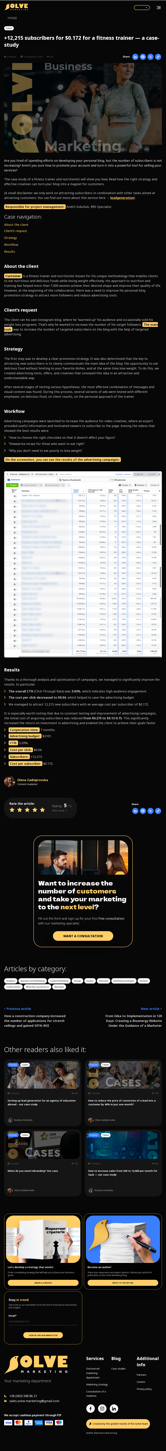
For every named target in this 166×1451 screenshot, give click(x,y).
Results (9, 251)
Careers (141, 1381)
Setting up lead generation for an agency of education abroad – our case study (42, 1102)
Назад (12, 18)
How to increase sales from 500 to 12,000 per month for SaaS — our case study (122, 1172)
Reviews (144, 980)
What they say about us (37, 986)
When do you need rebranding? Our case (33, 1170)
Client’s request (15, 231)
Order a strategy (43, 1283)
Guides (90, 980)
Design (77, 980)
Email (13, 1315)
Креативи (59, 986)
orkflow (12, 245)
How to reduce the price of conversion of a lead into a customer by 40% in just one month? (122, 1102)
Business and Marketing (33, 980)
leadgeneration (122, 198)
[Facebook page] (90, 1408)
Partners (141, 1374)
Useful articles (13, 986)
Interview (103, 980)
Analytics (10, 980)
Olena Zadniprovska (32, 780)
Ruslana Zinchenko (23, 1120)
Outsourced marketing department (93, 1373)
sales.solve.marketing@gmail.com (34, 1401)
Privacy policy (144, 1389)
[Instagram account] (102, 1408)
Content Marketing (59, 980)
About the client (16, 225)
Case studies (118, 1368)
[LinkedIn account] (114, 1408)
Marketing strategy (97, 1384)
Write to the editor (122, 1283)
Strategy (10, 238)
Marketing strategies (124, 980)
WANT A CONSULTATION (83, 936)
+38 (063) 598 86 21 (23, 1396)
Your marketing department (27, 1380)
